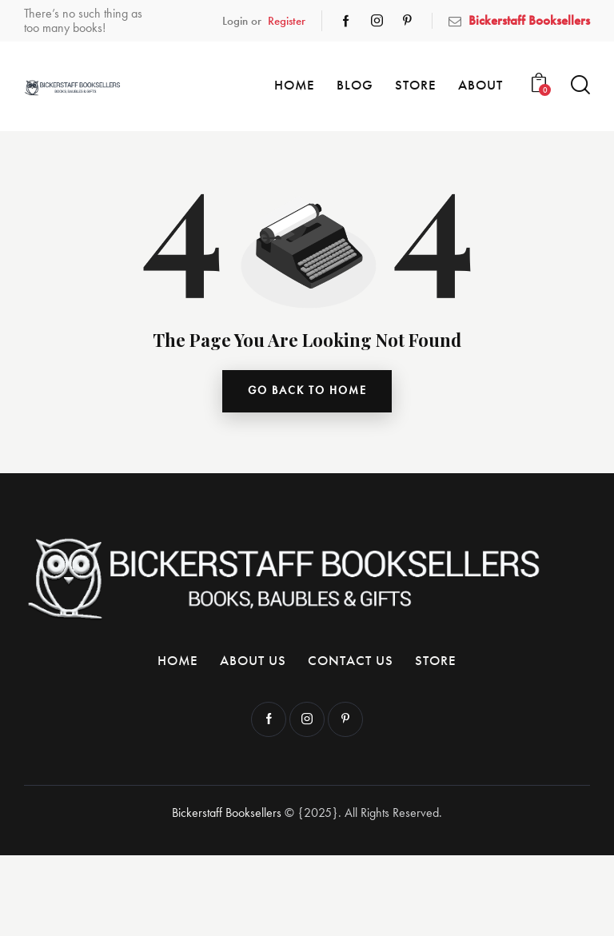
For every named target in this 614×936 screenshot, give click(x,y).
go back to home (307, 391)
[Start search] (580, 85)
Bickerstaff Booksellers (226, 813)
